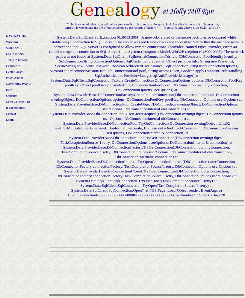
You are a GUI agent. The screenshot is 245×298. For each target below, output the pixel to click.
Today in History (17, 60)
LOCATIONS (15, 54)
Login (9, 119)
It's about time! (15, 107)
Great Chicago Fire (18, 101)
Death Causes (14, 72)
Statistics (11, 95)
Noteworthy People (18, 83)
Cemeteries (13, 66)
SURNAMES (14, 48)
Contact (11, 113)
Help (9, 89)
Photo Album (14, 78)
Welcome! (12, 42)
